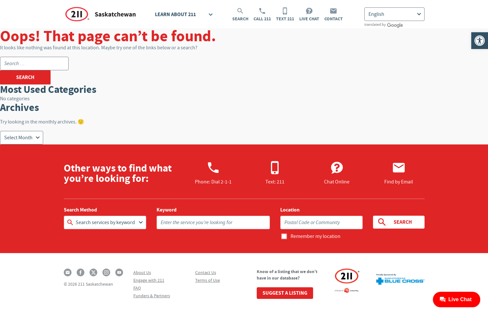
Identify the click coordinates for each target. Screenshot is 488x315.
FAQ (137, 288)
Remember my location (315, 236)
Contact (333, 14)
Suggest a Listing (285, 293)
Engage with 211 (148, 280)
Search (240, 14)
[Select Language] (394, 14)
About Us (142, 272)
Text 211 (285, 14)
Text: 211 (274, 173)
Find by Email (398, 173)
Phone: (213, 173)
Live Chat (309, 14)
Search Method (80, 210)
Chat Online (336, 173)
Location (290, 210)
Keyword (167, 210)
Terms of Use (207, 280)
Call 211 (262, 14)
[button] (479, 40)
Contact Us (205, 272)
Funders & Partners (151, 296)
